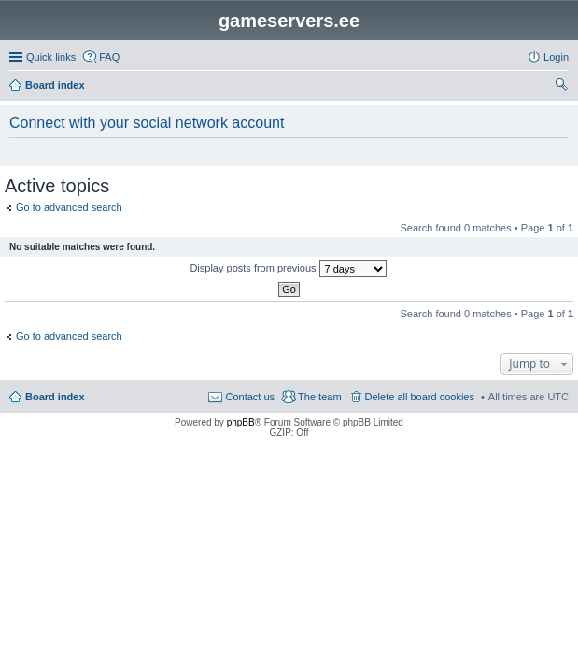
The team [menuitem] (319, 396)
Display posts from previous (288, 268)
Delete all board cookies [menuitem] (419, 396)
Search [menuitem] (561, 86)
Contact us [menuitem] (250, 396)
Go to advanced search (69, 207)
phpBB (241, 422)
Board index (55, 396)
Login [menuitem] (556, 57)
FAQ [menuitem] (109, 57)
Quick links (51, 57)
